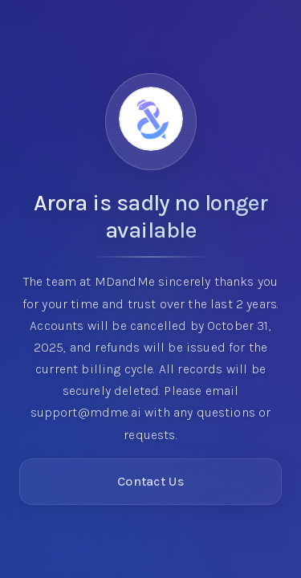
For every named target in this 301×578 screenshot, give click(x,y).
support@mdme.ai (86, 412)
